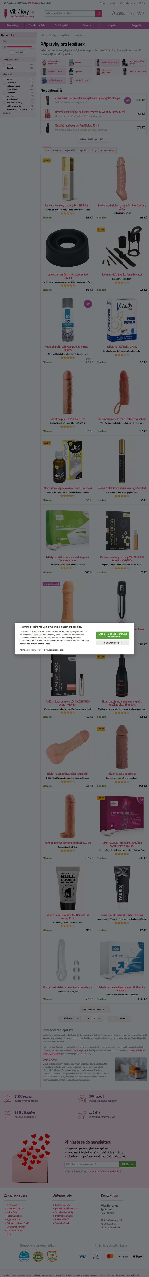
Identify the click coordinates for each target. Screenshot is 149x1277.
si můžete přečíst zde (53, 650)
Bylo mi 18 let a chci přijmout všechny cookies (113, 635)
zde (74, 641)
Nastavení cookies (112, 643)
